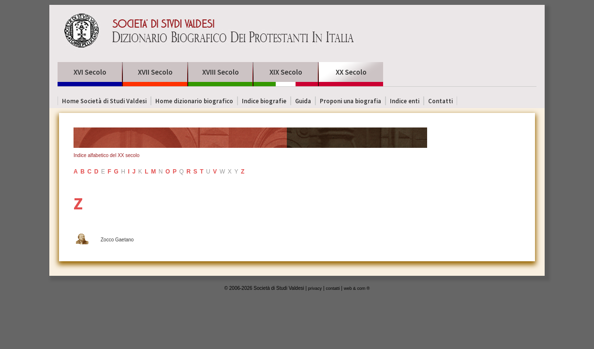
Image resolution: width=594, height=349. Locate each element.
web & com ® (357, 288)
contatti (333, 288)
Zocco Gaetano (117, 239)
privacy (315, 288)
